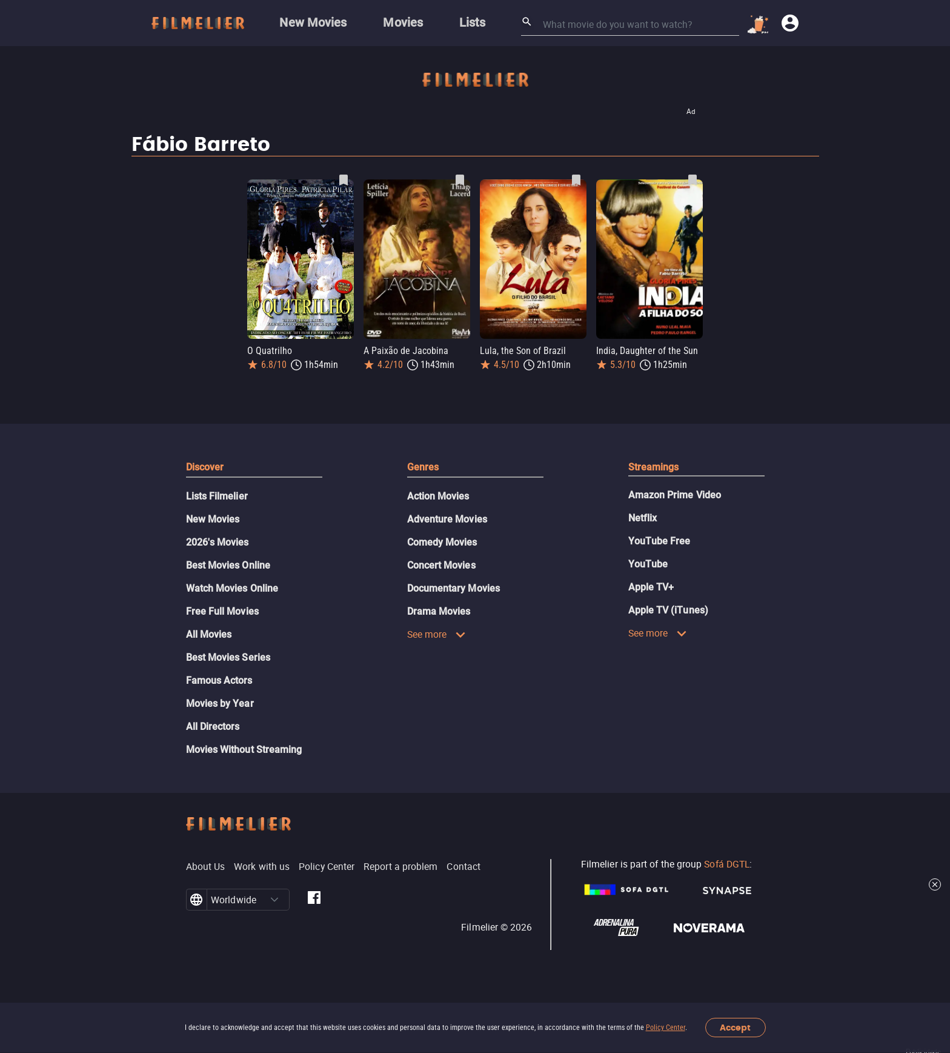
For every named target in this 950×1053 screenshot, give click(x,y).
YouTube (648, 564)
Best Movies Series (228, 657)
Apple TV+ (651, 587)
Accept (735, 1028)
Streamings (653, 467)
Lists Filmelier (217, 496)
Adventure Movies (447, 519)
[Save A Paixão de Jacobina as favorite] (460, 180)
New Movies (213, 519)
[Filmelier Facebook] (314, 899)
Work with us (262, 866)
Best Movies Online (228, 565)
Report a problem (400, 866)
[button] (274, 899)
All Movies (209, 634)
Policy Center (665, 1027)
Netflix (642, 518)
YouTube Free (659, 541)
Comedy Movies (442, 542)
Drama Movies (439, 611)
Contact (463, 866)
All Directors (213, 726)
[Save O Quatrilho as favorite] (343, 180)
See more (437, 634)
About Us (205, 866)
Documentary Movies (453, 588)
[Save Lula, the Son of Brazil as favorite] (576, 180)
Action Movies (438, 496)
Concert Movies (441, 565)
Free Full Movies (222, 611)
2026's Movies (217, 542)
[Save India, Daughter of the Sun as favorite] (692, 180)
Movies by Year (220, 703)
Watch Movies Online (232, 588)
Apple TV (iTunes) (668, 610)
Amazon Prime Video (674, 495)
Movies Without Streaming (244, 749)
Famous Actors (219, 680)
